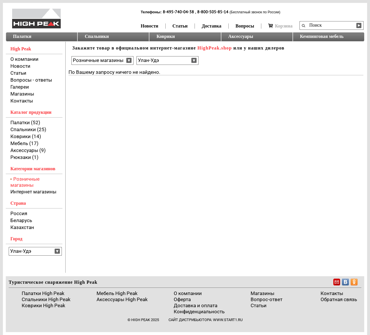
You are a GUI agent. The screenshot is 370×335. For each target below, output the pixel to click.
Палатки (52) (25, 122)
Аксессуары (240, 36)
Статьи (180, 25)
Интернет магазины (33, 192)
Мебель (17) (24, 143)
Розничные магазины (25, 182)
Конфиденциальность (199, 311)
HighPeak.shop (214, 47)
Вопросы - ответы (31, 80)
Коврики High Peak (43, 305)
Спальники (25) (28, 129)
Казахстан (22, 227)
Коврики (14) (25, 136)
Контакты (21, 101)
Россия (18, 213)
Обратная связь (339, 299)
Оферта (182, 299)
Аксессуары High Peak (122, 299)
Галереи (19, 87)
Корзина (280, 25)
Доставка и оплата (195, 305)
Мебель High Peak (117, 293)
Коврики (165, 36)
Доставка (211, 25)
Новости (149, 25)
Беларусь (21, 220)
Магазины (22, 94)
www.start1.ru (228, 320)
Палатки (22, 36)
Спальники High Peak (46, 299)
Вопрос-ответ (266, 299)
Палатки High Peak (43, 293)
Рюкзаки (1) (24, 157)
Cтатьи (259, 305)
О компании (24, 59)
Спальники (97, 36)
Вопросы (245, 25)
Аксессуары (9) (28, 150)
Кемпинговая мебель (322, 36)
